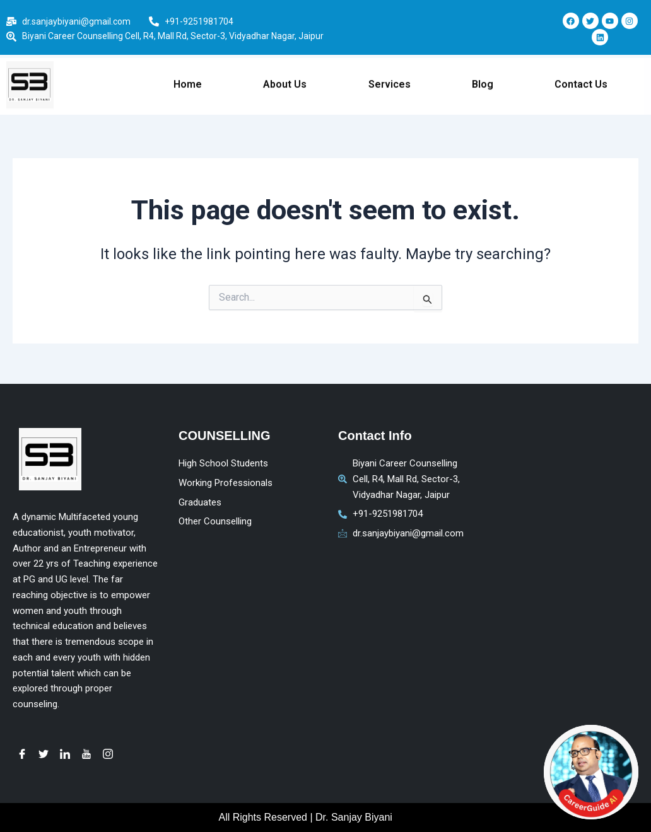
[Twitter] (43, 753)
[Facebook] (22, 753)
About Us (285, 72)
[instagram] (107, 753)
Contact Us (580, 72)
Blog (482, 72)
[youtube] (86, 753)
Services (389, 72)
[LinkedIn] (65, 753)
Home (187, 72)
